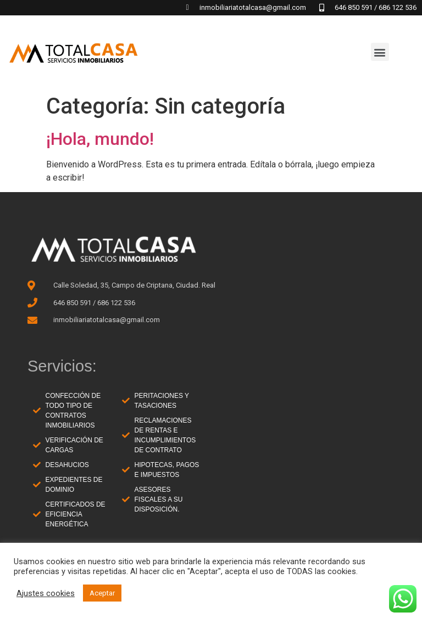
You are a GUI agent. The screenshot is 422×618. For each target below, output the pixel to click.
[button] (380, 52)
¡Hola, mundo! (100, 138)
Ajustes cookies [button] (45, 593)
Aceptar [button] (102, 593)
